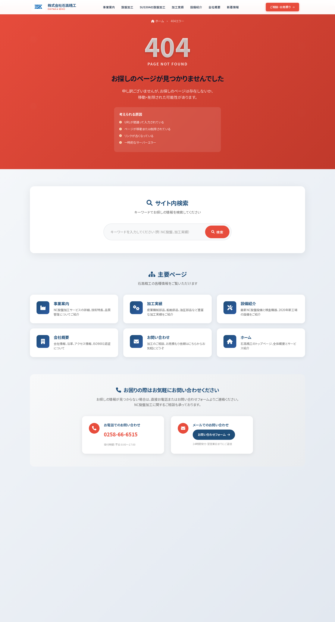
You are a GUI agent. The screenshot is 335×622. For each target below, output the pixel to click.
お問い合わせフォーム (214, 437)
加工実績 (178, 7)
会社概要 (214, 7)
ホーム (157, 21)
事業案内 (109, 7)
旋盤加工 (127, 7)
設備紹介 (196, 7)
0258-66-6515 (121, 436)
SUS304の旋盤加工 (152, 7)
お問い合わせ (159, 339)
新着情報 (233, 7)
